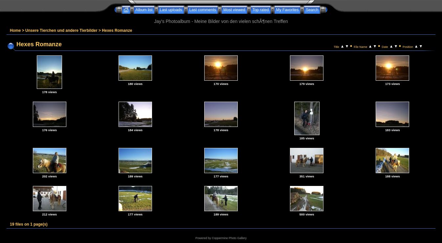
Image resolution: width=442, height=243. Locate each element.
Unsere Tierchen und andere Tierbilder (61, 30)
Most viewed (234, 10)
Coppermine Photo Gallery (229, 238)
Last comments (202, 10)
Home (15, 30)
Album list (144, 10)
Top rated (261, 10)
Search (312, 10)
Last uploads (171, 10)
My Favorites (287, 10)
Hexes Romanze (117, 30)
